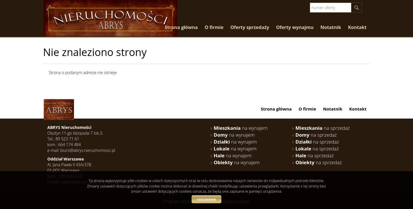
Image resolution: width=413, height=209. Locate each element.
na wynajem (241, 128)
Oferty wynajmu (295, 27)
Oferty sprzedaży (249, 27)
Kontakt (357, 27)
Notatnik (330, 27)
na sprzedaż (322, 128)
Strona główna (181, 27)
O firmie (213, 27)
